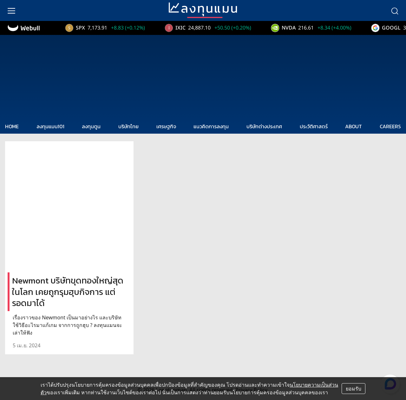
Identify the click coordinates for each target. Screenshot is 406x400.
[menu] (11, 10)
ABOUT (353, 126)
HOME (12, 126)
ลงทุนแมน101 (50, 126)
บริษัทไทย (128, 126)
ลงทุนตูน (91, 126)
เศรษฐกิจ (166, 126)
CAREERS (390, 126)
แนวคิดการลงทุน (211, 126)
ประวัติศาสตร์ (314, 126)
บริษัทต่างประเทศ (264, 126)
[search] (394, 10)
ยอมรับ (353, 388)
